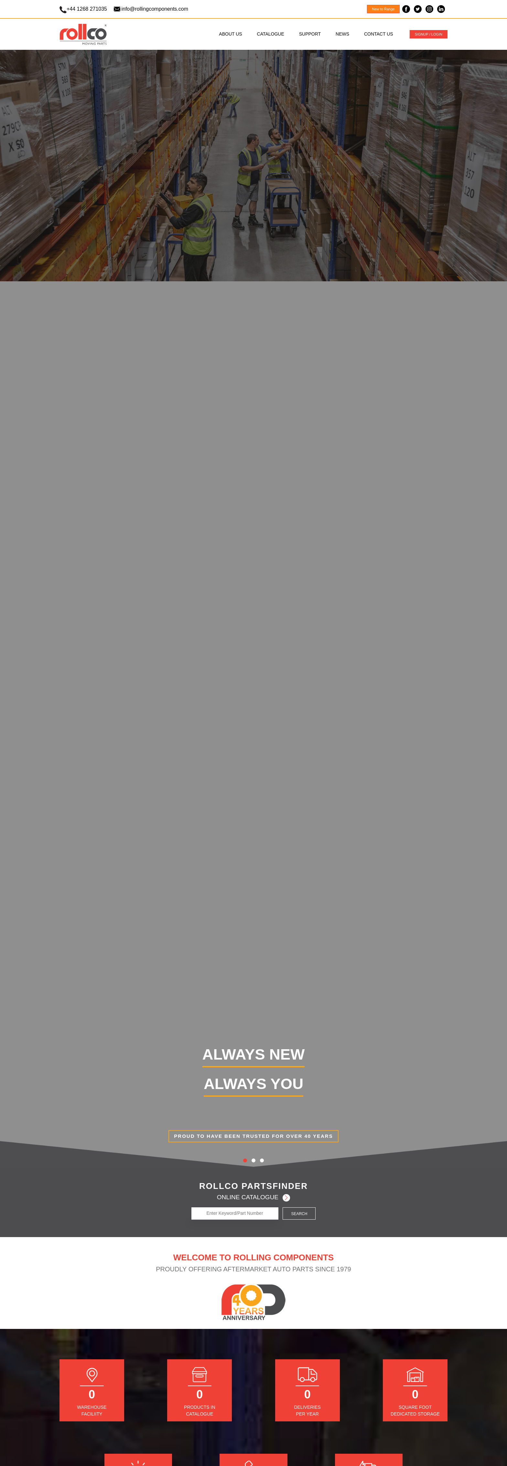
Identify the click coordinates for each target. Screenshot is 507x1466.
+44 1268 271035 (87, 9)
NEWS (342, 34)
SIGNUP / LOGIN (428, 34)
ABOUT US (230, 34)
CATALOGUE (270, 34)
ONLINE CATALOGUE (253, 1197)
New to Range (383, 9)
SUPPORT (310, 34)
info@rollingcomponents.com (154, 9)
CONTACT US (378, 34)
